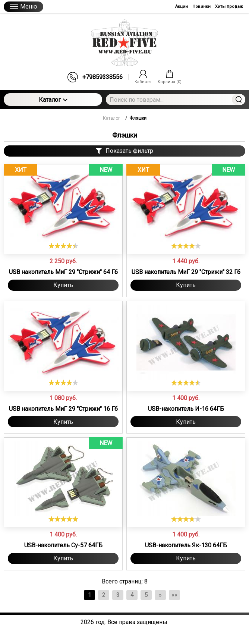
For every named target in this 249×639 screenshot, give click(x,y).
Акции (181, 6)
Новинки (201, 6)
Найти (238, 99)
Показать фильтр (124, 150)
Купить (63, 285)
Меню (23, 6)
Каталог (53, 99)
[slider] (63, 246)
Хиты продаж (229, 6)
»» (174, 594)
